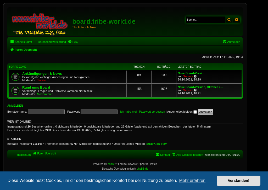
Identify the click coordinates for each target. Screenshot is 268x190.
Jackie (41, 80)
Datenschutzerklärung (52, 41)
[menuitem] (73, 42)
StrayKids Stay (156, 143)
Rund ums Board (36, 87)
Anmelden (15, 105)
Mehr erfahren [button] (192, 180)
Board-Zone (17, 66)
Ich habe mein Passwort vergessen (142, 111)
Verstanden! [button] (238, 181)
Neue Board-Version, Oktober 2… (200, 87)
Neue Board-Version (191, 73)
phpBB (111, 164)
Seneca (188, 76)
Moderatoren (45, 94)
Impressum (23, 154)
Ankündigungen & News (42, 74)
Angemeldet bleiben (182, 111)
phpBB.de (142, 168)
